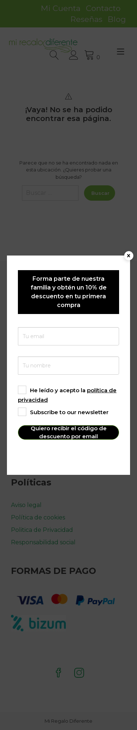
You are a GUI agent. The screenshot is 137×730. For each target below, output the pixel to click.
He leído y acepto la (67, 395)
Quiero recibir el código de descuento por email (69, 432)
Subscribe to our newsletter (63, 412)
